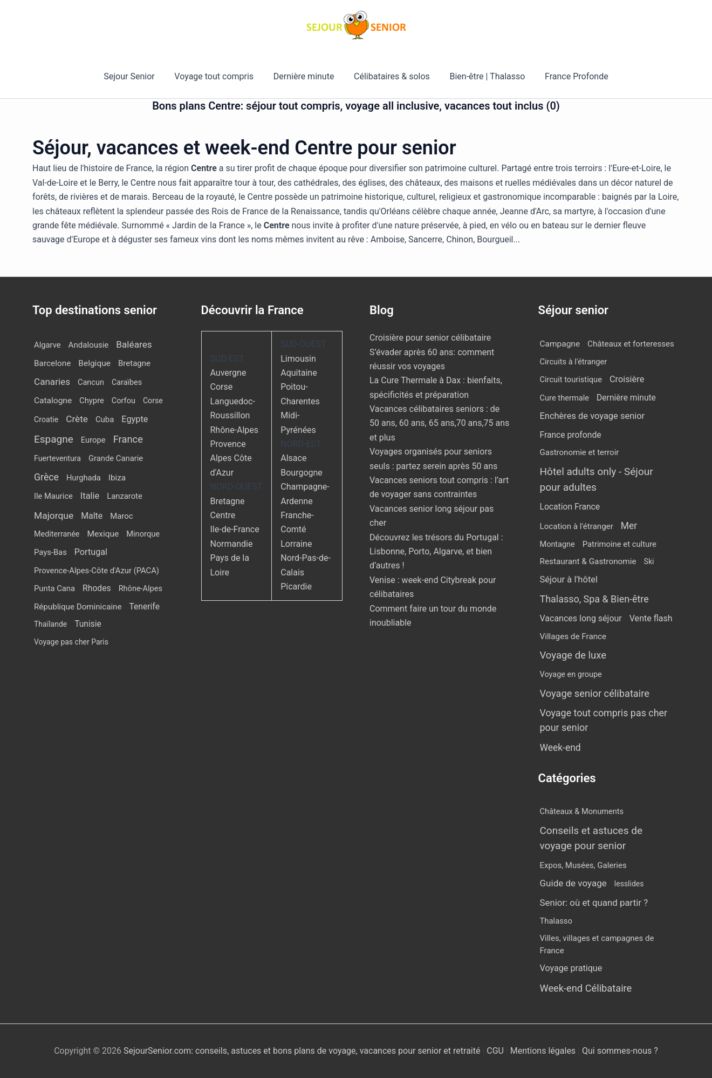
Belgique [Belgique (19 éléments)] (94, 363)
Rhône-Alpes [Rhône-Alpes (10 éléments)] (140, 588)
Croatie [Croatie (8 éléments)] (46, 419)
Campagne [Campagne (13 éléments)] (560, 344)
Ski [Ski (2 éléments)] (649, 561)
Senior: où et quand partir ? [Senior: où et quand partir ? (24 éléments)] (594, 902)
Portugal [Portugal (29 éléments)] (90, 552)
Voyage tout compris (217, 76)
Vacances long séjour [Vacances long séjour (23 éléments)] (581, 618)
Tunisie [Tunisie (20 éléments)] (87, 624)
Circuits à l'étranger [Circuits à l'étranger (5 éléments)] (573, 362)
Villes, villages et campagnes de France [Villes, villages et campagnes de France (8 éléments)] (597, 944)
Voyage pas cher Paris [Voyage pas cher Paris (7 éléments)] (71, 642)
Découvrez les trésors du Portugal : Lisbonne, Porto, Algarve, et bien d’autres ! (436, 551)
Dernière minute (305, 76)
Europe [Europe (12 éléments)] (93, 440)
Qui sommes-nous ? (620, 1051)
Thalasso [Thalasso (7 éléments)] (556, 921)
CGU (496, 1051)
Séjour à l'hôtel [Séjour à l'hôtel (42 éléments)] (569, 579)
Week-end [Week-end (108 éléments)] (560, 747)
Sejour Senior (135, 76)
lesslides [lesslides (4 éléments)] (629, 883)
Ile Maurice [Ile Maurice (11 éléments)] (53, 496)
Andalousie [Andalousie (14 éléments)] (89, 345)
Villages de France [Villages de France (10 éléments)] (573, 636)
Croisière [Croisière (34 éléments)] (627, 379)
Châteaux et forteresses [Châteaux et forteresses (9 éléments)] (630, 344)
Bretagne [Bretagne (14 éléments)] (134, 363)
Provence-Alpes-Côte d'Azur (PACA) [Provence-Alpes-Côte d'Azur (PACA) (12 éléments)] (96, 570)
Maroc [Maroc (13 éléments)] (121, 516)
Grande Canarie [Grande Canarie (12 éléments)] (115, 458)
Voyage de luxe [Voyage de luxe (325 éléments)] (573, 655)
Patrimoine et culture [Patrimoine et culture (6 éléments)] (619, 544)
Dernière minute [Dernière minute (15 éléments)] (626, 398)
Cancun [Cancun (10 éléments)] (91, 382)
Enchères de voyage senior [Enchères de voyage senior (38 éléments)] (592, 416)
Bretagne (227, 501)
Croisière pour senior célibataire (430, 338)
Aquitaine (298, 373)
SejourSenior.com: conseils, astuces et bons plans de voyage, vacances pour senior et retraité (303, 1051)
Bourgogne (301, 472)
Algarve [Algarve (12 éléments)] (47, 345)
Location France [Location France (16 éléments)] (570, 506)
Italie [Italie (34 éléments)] (89, 496)
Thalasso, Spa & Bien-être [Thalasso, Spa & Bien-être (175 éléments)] (594, 599)
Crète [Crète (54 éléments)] (77, 418)
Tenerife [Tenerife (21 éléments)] (144, 606)
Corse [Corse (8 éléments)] (153, 400)
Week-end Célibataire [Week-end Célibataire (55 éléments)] (586, 988)
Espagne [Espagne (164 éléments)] (53, 439)
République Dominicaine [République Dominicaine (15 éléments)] (77, 607)
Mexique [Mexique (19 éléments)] (103, 534)
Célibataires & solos (391, 76)
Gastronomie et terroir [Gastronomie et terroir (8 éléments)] (579, 452)
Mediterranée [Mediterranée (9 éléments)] (56, 534)
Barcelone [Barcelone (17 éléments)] (52, 363)
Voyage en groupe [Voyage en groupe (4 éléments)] (571, 674)
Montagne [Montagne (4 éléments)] (557, 544)
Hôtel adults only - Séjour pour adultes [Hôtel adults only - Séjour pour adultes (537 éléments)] (596, 479)
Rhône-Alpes (234, 430)
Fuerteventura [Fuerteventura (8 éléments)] (57, 458)
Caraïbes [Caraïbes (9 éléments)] (127, 382)
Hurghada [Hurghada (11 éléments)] (83, 478)
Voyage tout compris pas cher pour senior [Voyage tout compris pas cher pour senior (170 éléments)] (604, 720)
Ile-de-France (234, 529)
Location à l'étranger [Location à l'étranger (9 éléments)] (576, 526)
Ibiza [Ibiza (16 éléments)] (117, 478)
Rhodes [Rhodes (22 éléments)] (97, 588)
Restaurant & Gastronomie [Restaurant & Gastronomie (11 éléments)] (588, 561)
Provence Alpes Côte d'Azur (231, 458)
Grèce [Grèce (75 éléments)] (46, 477)
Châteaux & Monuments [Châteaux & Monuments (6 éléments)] (582, 811)
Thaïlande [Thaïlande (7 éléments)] (50, 624)
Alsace (293, 458)
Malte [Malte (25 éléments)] (91, 516)
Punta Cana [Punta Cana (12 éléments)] (54, 588)
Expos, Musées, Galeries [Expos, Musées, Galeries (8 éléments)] (583, 865)
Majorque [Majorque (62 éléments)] (53, 515)
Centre (223, 515)
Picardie (296, 586)
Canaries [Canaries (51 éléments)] (52, 381)
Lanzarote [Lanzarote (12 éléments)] (124, 496)
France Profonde (570, 76)
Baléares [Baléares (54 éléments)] (134, 344)
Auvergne (228, 373)
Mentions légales (543, 1051)
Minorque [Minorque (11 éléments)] (143, 534)
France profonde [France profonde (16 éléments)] (570, 435)
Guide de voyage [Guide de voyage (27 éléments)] (573, 883)
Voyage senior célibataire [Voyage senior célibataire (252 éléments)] (594, 693)
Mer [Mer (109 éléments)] (629, 525)
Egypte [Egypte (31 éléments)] (134, 419)
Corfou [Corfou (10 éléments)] (123, 400)
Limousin (298, 359)
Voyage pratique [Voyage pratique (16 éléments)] (571, 968)
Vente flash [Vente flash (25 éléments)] (651, 618)
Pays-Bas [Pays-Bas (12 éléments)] (50, 552)
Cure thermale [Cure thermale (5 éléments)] (565, 398)
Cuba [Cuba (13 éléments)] (104, 419)
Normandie (231, 544)
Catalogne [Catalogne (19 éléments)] (53, 400)
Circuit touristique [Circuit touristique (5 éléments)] (571, 379)
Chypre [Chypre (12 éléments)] (91, 400)
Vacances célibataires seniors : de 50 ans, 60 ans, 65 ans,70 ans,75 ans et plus (439, 423)
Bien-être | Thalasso (484, 76)
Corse (221, 387)
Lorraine (296, 544)
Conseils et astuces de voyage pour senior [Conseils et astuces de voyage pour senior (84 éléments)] (591, 838)
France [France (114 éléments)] (128, 439)
